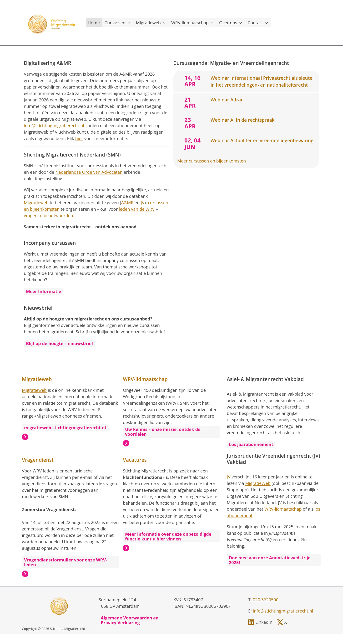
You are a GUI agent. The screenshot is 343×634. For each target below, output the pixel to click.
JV (143, 202)
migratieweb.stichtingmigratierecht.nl (65, 427)
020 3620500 (265, 600)
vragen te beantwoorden (48, 215)
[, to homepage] (52, 23)
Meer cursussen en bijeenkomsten (211, 161)
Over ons (231, 23)
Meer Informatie (43, 291)
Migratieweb (151, 23)
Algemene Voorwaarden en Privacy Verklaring (130, 620)
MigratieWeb (258, 483)
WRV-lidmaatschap (192, 23)
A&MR (127, 202)
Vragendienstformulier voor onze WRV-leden (65, 562)
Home (94, 23)
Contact (258, 23)
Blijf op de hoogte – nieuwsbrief (59, 343)
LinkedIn (263, 622)
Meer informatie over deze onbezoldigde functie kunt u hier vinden (168, 536)
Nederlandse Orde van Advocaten (88, 172)
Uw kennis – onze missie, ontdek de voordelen (163, 431)
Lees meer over (25, 437)
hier (79, 138)
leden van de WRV (137, 209)
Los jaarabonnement (251, 444)
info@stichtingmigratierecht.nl (54, 125)
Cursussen (118, 23)
